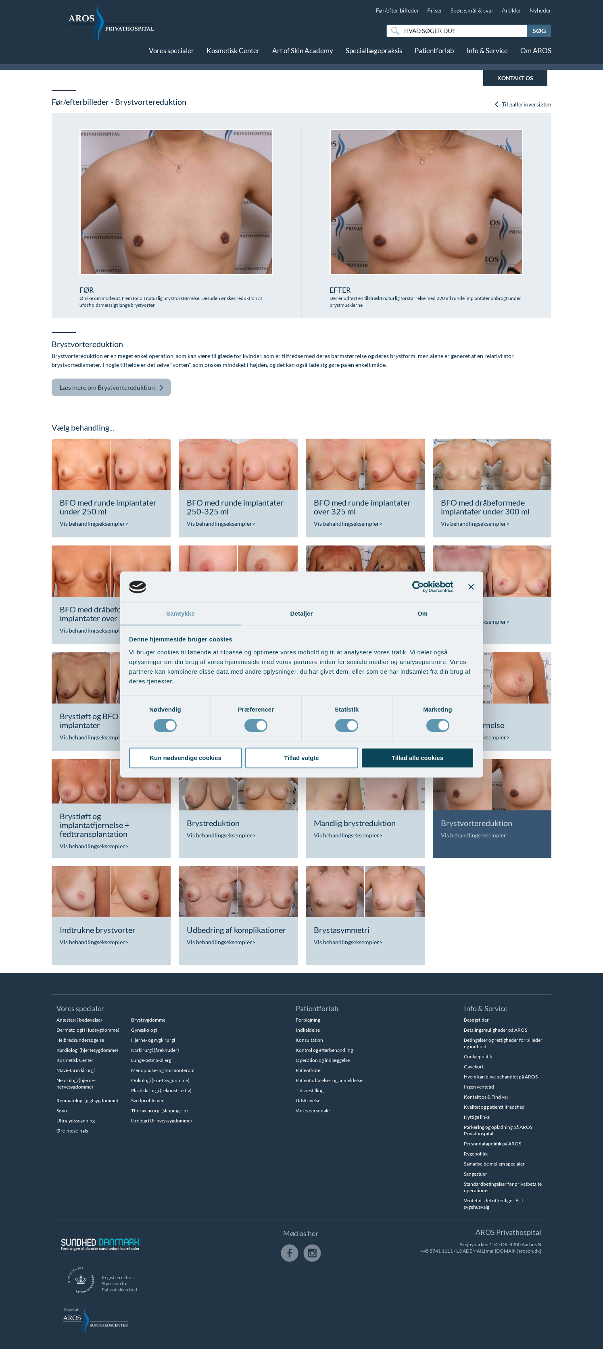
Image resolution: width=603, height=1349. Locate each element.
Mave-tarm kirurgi (75, 1070)
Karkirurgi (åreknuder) (155, 1050)
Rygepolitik (476, 1154)
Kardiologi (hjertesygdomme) (87, 1050)
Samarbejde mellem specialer (494, 1164)
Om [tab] (422, 613)
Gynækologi (144, 1030)
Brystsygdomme (148, 1020)
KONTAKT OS (515, 78)
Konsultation (309, 1040)
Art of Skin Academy (302, 55)
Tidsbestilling (309, 1090)
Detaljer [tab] (301, 613)
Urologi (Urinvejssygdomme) (161, 1121)
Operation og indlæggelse (323, 1060)
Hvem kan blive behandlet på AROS (501, 1077)
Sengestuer (475, 1174)
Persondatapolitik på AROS (492, 1144)
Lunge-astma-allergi (152, 1060)
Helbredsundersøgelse (80, 1040)
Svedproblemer (147, 1100)
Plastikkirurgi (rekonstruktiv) (161, 1090)
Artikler (512, 10)
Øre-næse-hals (72, 1131)
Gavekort (474, 1067)
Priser (434, 10)
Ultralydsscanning (75, 1121)
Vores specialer (171, 55)
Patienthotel (308, 1070)
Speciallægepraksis (374, 55)
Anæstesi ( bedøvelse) (79, 1020)
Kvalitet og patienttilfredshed (494, 1107)
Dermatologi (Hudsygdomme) (87, 1030)
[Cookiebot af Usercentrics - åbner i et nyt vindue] (418, 587)
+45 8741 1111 (436, 1251)
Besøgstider (476, 1020)
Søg (539, 30)
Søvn (61, 1111)
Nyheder (540, 10)
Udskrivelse (308, 1100)
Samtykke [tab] (180, 613)
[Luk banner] (471, 586)
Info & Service (487, 55)
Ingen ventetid (479, 1087)
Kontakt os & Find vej (486, 1097)
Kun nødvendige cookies (185, 758)
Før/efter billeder (397, 10)
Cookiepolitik (478, 1056)
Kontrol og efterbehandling (324, 1050)
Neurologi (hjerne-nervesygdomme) (76, 1083)
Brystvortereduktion (112, 388)
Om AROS (535, 55)
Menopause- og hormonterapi (162, 1070)
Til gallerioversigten (522, 104)
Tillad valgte (301, 758)
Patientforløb (434, 55)
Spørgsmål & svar (472, 10)
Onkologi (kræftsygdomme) (160, 1080)
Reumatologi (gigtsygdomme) (87, 1100)
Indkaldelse (308, 1030)
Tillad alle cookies (417, 758)
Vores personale (313, 1111)
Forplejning (308, 1020)
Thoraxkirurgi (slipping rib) (159, 1111)
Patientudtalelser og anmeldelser (330, 1080)
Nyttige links (477, 1117)
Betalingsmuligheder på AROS (495, 1030)
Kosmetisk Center (233, 55)
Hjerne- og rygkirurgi (153, 1040)
